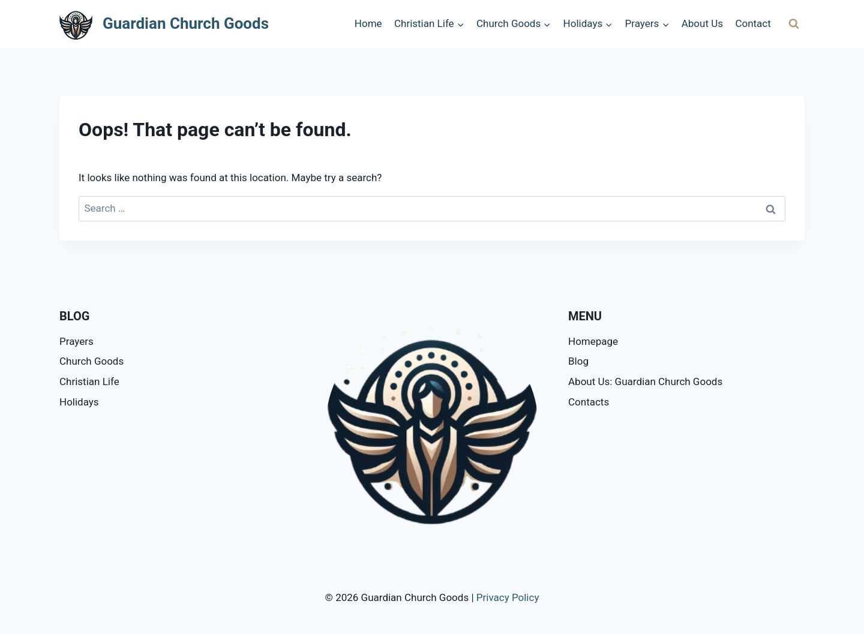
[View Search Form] (794, 24)
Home (368, 23)
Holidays (79, 402)
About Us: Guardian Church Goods (645, 381)
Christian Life (89, 381)
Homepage (593, 341)
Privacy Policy (507, 597)
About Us (702, 23)
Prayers (76, 341)
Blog (578, 361)
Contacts (588, 402)
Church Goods (91, 361)
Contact (752, 23)
